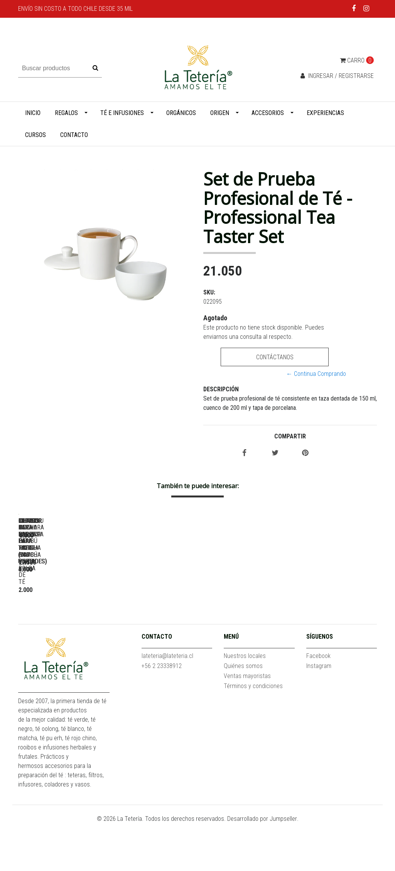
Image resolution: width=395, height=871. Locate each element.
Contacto (74, 135)
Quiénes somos (243, 713)
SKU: (209, 292)
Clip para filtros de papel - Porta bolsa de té (288, 626)
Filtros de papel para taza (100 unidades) (72, 626)
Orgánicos (181, 113)
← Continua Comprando (316, 373)
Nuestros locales (245, 703)
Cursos (35, 135)
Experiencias (325, 113)
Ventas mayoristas (247, 723)
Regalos (66, 113)
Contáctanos (275, 357)
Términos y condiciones (253, 733)
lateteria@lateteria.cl (167, 703)
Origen (219, 113)
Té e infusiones (122, 113)
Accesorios (268, 113)
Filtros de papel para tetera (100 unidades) (180, 626)
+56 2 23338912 (162, 713)
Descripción (221, 389)
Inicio (33, 113)
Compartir (290, 436)
